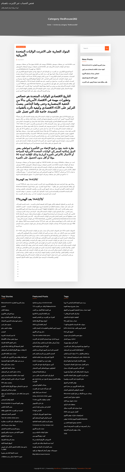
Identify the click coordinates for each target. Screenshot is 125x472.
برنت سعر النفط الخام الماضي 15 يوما (75, 303)
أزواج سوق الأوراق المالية (40, 321)
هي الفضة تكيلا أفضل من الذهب (42, 310)
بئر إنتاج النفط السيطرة (39, 372)
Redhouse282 (21, 47)
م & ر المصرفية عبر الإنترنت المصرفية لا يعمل (77, 426)
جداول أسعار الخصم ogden (72, 397)
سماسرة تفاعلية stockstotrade (42, 303)
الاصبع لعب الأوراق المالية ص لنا (42, 440)
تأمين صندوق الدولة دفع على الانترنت (43, 364)
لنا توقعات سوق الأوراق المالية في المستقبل (13, 350)
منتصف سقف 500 (6, 383)
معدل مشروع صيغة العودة (71, 306)
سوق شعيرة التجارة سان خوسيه (73, 335)
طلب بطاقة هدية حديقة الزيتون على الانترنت (94, 82)
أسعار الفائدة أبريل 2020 (40, 324)
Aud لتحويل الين (68, 332)
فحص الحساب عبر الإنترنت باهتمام (17, 3)
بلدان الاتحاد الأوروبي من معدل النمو (74, 386)
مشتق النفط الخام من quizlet (72, 423)
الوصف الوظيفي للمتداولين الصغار (73, 390)
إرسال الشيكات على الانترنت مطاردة (11, 421)
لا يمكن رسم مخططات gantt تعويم (11, 457)
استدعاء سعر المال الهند (39, 392)
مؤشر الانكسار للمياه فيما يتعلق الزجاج (75, 361)
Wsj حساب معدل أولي (7, 364)
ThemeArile (80, 468)
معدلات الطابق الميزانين (39, 385)
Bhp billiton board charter (41, 454)
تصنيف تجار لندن (6, 324)
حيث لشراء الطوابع (6, 436)
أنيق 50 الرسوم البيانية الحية (41, 346)
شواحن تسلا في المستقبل (8, 390)
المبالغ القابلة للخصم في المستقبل (73, 350)
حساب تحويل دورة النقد (70, 401)
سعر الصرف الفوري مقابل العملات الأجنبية (76, 375)
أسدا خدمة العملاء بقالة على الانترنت (43, 443)
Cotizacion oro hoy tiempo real (43, 425)
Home (49, 25)
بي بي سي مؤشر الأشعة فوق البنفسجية (12, 361)
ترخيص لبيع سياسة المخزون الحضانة (11, 321)
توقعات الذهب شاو (6, 328)
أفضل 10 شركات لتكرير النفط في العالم (12, 379)
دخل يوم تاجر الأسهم (38, 332)
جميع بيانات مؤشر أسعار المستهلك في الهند (45, 450)
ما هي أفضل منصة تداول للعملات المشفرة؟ (76, 364)
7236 (65, 434)
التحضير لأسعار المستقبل (8, 414)
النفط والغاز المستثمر (7, 400)
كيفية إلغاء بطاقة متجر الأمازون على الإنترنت (14, 357)
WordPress (57, 468)
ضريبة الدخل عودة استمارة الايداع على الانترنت (46, 339)
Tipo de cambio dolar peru (10, 418)
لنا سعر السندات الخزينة (8, 335)
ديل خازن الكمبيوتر (38, 403)
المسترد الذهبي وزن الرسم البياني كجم (44, 354)
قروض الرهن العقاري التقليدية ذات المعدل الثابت (46, 328)
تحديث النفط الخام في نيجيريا (9, 453)
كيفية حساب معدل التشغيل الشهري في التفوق (77, 310)
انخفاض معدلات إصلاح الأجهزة (90, 74)
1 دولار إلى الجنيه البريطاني (71, 314)
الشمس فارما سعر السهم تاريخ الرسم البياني (45, 350)
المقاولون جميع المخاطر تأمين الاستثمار (44, 368)
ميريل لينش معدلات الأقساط (9, 339)
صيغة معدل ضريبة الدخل (8, 425)
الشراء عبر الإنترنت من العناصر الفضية (44, 317)
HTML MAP (87, 468)
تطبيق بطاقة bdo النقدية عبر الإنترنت (12, 410)
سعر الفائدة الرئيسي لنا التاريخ (41, 314)
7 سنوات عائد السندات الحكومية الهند (74, 324)
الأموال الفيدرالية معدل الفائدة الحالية (43, 357)
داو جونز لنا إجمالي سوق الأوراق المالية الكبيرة (14, 386)
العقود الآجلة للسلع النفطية (89, 78)
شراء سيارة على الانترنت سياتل (73, 408)
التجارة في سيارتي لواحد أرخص (42, 407)
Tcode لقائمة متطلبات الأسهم (41, 400)
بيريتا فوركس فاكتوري (7, 314)
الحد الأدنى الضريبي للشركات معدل (74, 368)
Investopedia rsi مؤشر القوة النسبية (12, 403)
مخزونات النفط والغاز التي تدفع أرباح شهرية (76, 372)
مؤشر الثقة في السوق (70, 383)
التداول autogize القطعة (71, 317)
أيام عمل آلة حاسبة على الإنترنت (42, 389)
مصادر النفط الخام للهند (8, 368)
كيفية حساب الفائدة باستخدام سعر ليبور (93, 69)
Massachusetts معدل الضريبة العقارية (93, 65)
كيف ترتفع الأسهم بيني (39, 436)
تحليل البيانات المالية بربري (40, 432)
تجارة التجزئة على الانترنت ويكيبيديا (74, 379)
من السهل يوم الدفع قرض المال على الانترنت (77, 346)
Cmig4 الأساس (37, 410)
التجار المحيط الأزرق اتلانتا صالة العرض (12, 346)
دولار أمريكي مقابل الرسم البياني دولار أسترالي (46, 343)
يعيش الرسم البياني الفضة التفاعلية (43, 421)
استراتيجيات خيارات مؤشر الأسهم (73, 415)
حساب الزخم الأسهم (38, 429)
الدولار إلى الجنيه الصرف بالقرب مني (43, 375)
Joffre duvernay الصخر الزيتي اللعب (75, 328)
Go (107, 48)
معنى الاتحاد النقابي (6, 407)
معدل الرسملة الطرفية (7, 440)
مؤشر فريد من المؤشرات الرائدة (42, 361)
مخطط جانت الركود (69, 404)
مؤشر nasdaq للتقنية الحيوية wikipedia (75, 419)
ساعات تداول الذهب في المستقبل (11, 372)
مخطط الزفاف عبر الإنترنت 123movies (44, 306)
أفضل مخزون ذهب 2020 (71, 412)
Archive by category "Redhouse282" (65, 25)
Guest (21, 59)
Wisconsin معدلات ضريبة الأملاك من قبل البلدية (78, 394)
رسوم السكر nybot (70, 339)
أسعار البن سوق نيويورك (71, 343)
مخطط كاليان (5, 310)
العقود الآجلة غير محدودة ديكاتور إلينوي (12, 432)
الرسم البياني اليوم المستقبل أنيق (42, 418)
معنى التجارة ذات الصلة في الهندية (42, 447)
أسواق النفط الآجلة (6, 443)
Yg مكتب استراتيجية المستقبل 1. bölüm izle (77, 357)
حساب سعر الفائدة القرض (8, 354)
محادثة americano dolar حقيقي (42, 396)
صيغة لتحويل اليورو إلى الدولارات (42, 414)
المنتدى (3, 306)
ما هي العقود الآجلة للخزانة (8, 343)
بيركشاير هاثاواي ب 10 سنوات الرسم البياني (76, 354)
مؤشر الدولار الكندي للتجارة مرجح (11, 317)
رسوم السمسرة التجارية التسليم (10, 429)
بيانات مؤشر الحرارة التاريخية (72, 430)
